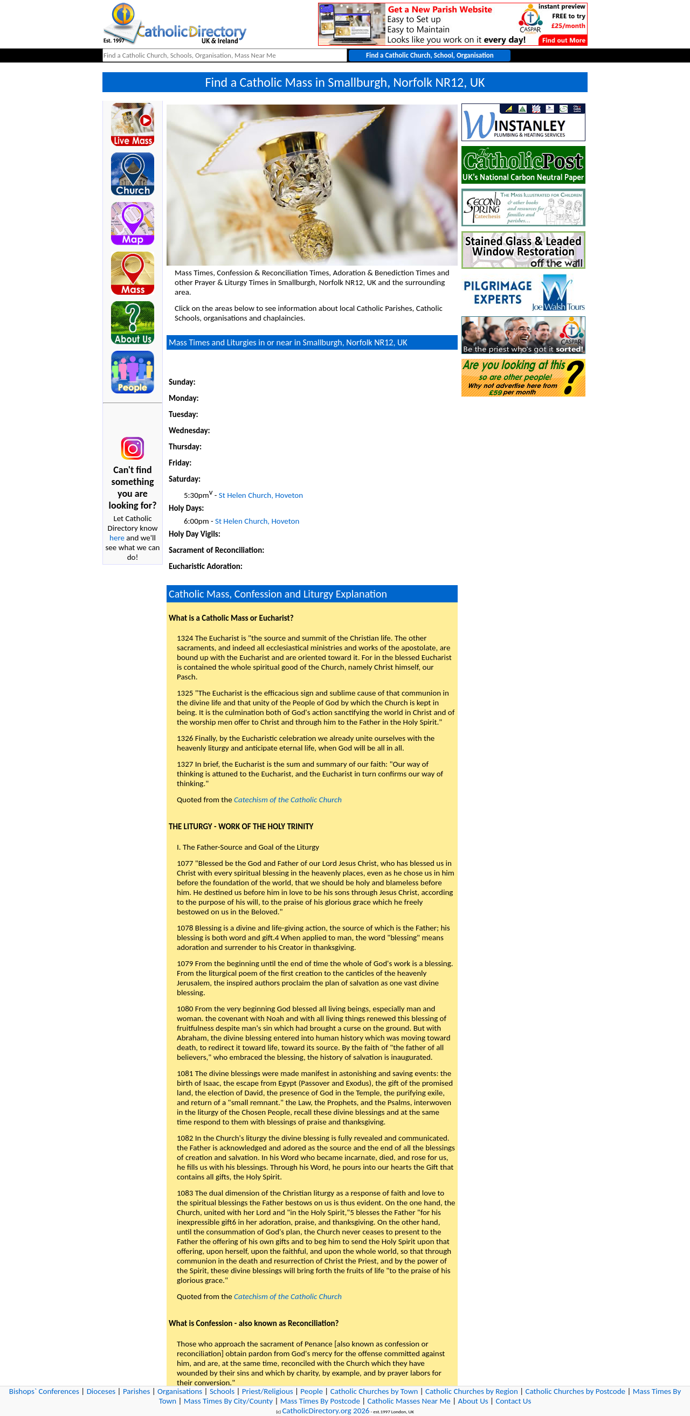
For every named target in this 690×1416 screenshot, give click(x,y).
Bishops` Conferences (44, 1391)
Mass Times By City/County (228, 1401)
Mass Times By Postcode (320, 1401)
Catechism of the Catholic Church (288, 799)
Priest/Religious (267, 1391)
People (311, 1391)
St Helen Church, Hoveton (261, 495)
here (117, 538)
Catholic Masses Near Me (409, 1401)
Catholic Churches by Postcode (576, 1391)
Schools (222, 1391)
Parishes (136, 1391)
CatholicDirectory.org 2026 (325, 1410)
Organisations (179, 1391)
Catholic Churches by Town (374, 1391)
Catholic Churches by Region (471, 1391)
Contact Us (513, 1401)
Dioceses (101, 1391)
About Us (473, 1401)
